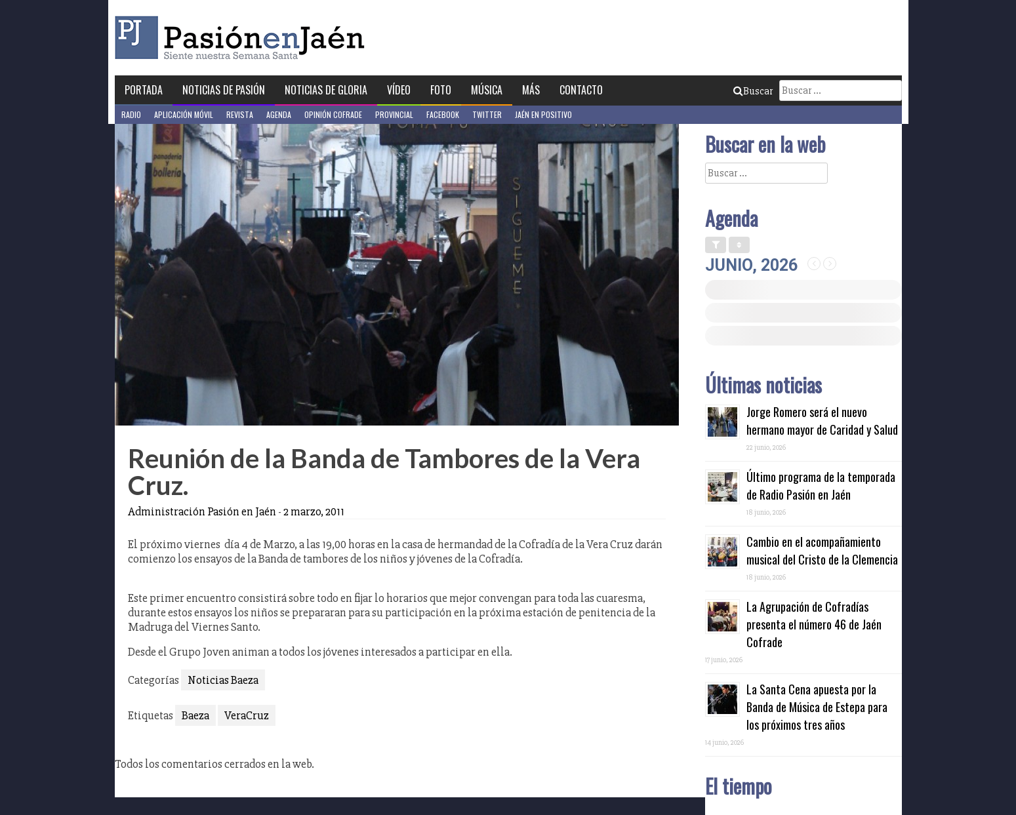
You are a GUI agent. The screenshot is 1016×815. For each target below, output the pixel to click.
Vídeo (399, 90)
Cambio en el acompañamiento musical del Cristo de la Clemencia (822, 550)
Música (486, 90)
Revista (239, 114)
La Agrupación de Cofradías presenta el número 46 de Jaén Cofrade (814, 624)
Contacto (581, 90)
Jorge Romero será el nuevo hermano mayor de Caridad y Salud (822, 420)
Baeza (195, 715)
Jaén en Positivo (543, 114)
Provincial (394, 114)
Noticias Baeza (223, 680)
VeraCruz (246, 715)
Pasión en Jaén (243, 37)
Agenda (278, 114)
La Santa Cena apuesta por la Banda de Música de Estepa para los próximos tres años (816, 707)
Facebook (442, 114)
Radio (131, 114)
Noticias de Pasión (223, 90)
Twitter (487, 114)
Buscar (753, 91)
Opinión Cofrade (333, 114)
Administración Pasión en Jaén (202, 511)
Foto (440, 90)
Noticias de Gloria (326, 90)
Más (531, 90)
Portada (144, 90)
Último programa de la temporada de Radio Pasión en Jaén (820, 485)
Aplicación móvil (183, 114)
